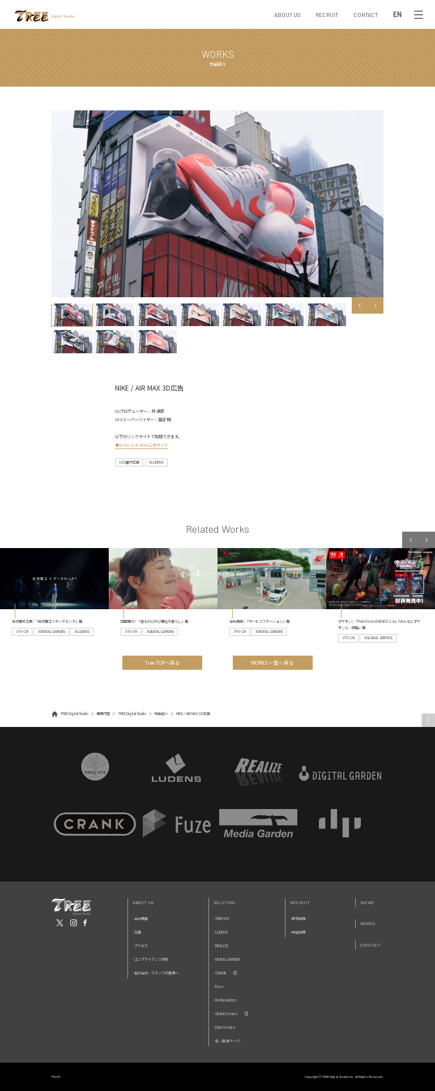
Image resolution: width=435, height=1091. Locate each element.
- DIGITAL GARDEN (227, 959)
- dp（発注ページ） (228, 1040)
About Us (143, 902)
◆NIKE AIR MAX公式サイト (141, 445)
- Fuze (219, 986)
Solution (224, 902)
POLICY (56, 1077)
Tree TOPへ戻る (162, 662)
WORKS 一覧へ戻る (272, 662)
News (367, 902)
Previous (360, 305)
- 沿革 (137, 932)
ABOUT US (287, 14)
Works (367, 923)
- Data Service (225, 1027)
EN (397, 14)
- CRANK (220, 973)
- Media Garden (225, 1000)
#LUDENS (156, 462)
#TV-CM (22, 631)
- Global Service (226, 1013)
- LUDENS (221, 932)
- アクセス (140, 945)
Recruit (300, 902)
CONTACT (365, 14)
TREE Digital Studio (74, 713)
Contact (370, 945)
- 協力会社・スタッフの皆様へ (155, 973)
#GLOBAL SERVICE (378, 637)
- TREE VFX (221, 918)
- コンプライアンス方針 (150, 959)
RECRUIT (326, 14)
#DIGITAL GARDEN (51, 631)
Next (376, 305)
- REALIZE (221, 945)
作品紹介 (161, 713)
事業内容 (103, 713)
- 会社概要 (140, 918)
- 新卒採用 (297, 918)
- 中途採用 (297, 932)
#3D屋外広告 (129, 462)
